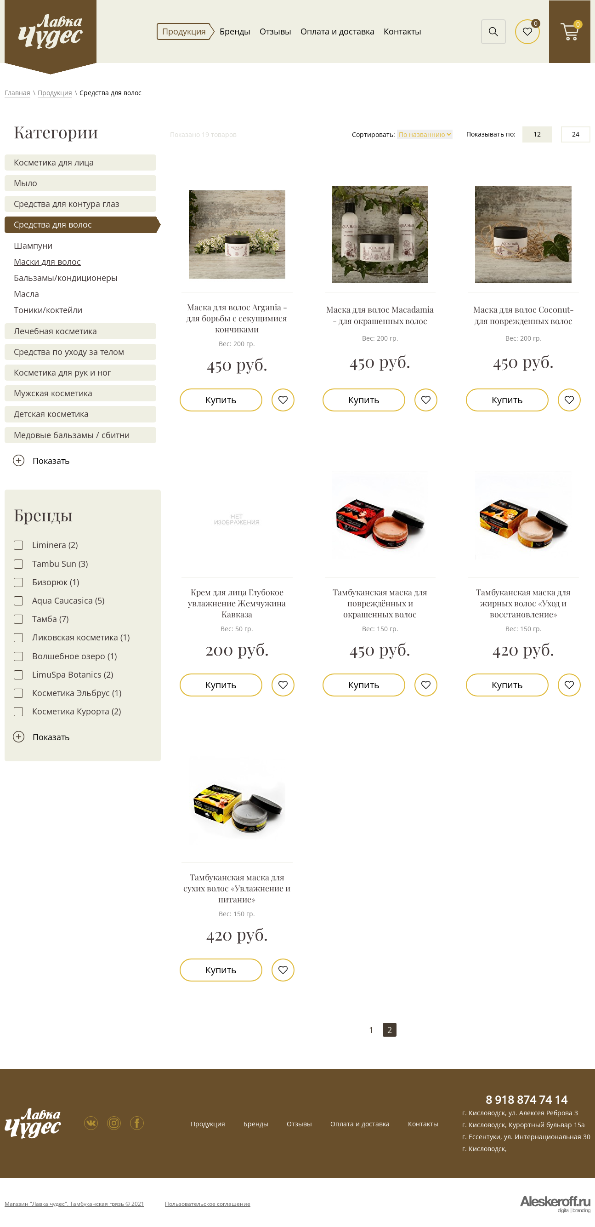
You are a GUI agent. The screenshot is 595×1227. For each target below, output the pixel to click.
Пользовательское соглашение (207, 1204)
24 (575, 134)
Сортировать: (373, 134)
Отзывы (275, 31)
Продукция (184, 31)
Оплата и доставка (337, 31)
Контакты (402, 31)
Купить (221, 400)
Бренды (235, 31)
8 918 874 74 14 (526, 1099)
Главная (17, 92)
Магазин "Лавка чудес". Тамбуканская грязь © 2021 (74, 1204)
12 (537, 134)
